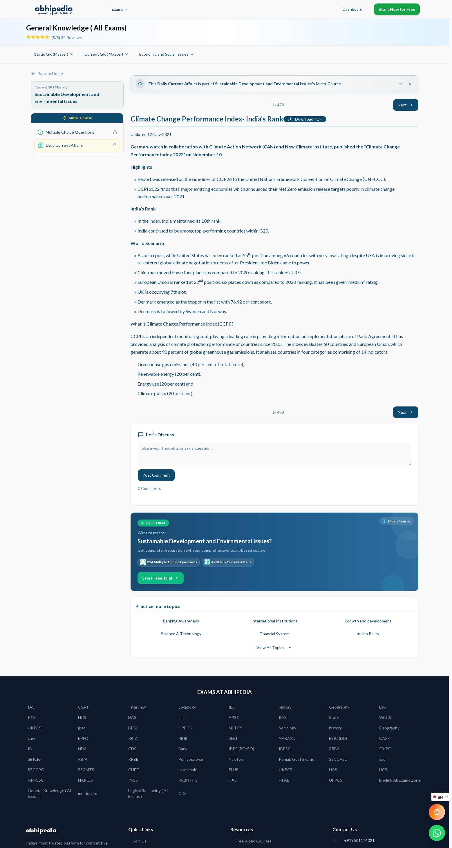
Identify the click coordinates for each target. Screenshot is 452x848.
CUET (133, 769)
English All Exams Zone (400, 780)
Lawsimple (187, 769)
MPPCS (236, 727)
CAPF (384, 738)
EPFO (83, 738)
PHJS (233, 769)
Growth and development (368, 620)
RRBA (334, 748)
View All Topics (274, 647)
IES (232, 706)
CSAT (83, 706)
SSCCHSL (338, 759)
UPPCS (185, 727)
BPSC (133, 727)
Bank (182, 748)
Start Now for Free (397, 9)
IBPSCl (285, 748)
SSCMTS (86, 769)
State (334, 717)
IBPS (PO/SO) (241, 748)
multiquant (88, 793)
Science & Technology (181, 633)
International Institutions (274, 620)
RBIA (133, 738)
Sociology (187, 706)
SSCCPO (36, 769)
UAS (333, 769)
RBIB (183, 738)
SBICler (35, 759)
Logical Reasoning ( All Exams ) (148, 793)
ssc (382, 759)
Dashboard (352, 9)
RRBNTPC (188, 780)
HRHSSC (36, 780)
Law (382, 706)
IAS (31, 706)
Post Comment (156, 475)
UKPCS (34, 727)
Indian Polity (368, 633)
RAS (283, 717)
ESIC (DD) (338, 738)
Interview (137, 706)
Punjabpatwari (191, 759)
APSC (234, 717)
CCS (182, 793)
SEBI (233, 738)
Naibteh (236, 759)
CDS (132, 748)
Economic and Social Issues (166, 54)
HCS (82, 717)
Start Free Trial (160, 577)
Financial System (275, 633)
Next (406, 104)
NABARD (287, 738)
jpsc (81, 727)
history (285, 706)
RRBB (133, 759)
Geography (339, 706)
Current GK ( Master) (106, 54)
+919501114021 (359, 840)
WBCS (385, 717)
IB (30, 748)
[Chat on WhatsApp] (437, 833)
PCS (32, 717)
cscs (182, 717)
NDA (82, 748)
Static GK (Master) (54, 54)
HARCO (85, 780)
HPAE (284, 780)
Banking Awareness (181, 620)
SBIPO (385, 748)
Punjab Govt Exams (296, 759)
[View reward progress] (437, 812)
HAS (132, 717)
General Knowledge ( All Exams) (50, 793)
